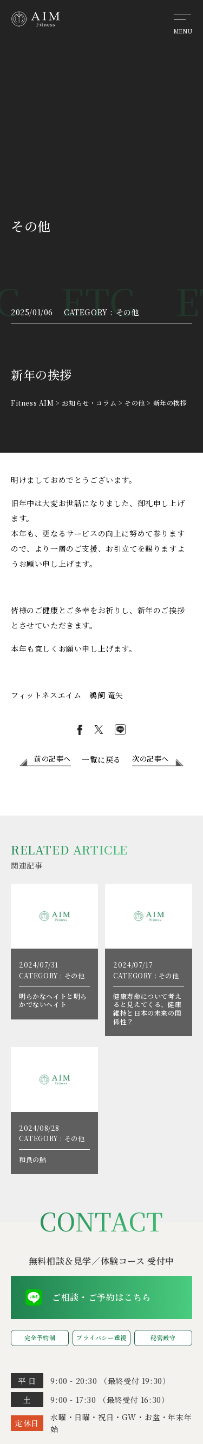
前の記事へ (52, 758)
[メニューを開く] (182, 23)
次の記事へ (150, 758)
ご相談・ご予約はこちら (101, 1297)
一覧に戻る (101, 759)
